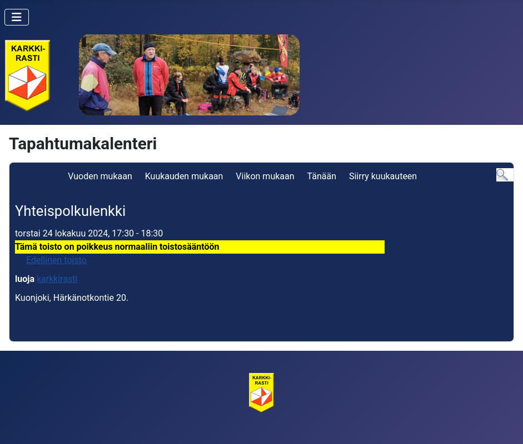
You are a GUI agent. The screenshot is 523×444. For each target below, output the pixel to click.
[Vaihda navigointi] (16, 17)
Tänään (321, 176)
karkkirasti (57, 279)
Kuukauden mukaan (184, 176)
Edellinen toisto (56, 260)
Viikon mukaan (265, 176)
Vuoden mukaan (100, 176)
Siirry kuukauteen (383, 176)
